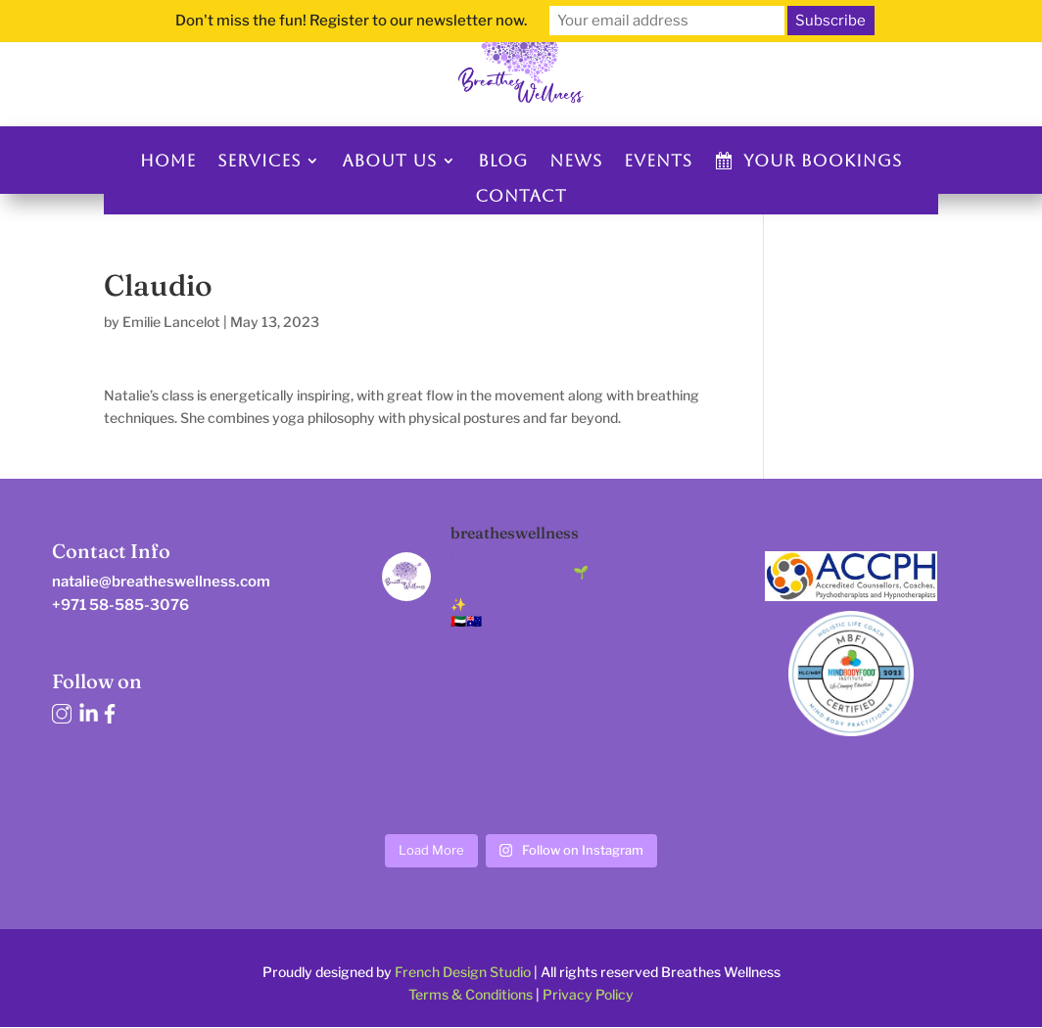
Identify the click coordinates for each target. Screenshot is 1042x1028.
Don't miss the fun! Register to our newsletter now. (351, 20)
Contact (521, 196)
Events (658, 160)
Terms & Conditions (470, 994)
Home (168, 160)
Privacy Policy (588, 994)
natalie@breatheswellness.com (161, 581)
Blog (503, 160)
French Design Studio (463, 971)
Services (259, 160)
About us (389, 160)
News (575, 160)
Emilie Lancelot (171, 321)
